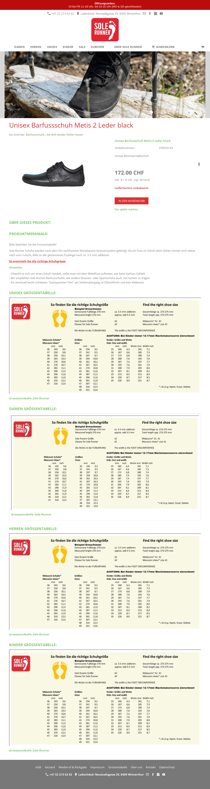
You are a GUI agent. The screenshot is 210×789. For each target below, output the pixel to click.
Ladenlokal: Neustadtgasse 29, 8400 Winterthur (108, 13)
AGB (38, 767)
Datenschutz (167, 767)
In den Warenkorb (131, 201)
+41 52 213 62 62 (60, 13)
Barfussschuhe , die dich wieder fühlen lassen (54, 134)
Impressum (97, 767)
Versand (145, 180)
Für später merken (126, 209)
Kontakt (151, 767)
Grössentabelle (117, 767)
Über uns (136, 767)
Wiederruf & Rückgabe (73, 767)
